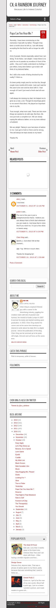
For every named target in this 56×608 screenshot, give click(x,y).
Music (17, 469)
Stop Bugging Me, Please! (24, 472)
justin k (19, 212)
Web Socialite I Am (22, 466)
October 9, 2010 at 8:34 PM (30, 232)
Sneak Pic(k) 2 (28, 577)
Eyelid (17, 454)
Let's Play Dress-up (22, 446)
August (18, 512)
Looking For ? (20, 478)
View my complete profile (19, 342)
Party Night (19, 443)
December (19, 434)
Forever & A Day (21, 501)
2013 (15, 423)
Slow (17, 480)
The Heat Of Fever (30, 545)
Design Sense (16, 562)
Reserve (18, 492)
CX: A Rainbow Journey (28, 4)
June (17, 518)
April (17, 524)
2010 (15, 431)
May (17, 521)
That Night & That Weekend (25, 495)
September (20, 509)
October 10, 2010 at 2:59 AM (31, 257)
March (18, 527)
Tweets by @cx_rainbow (20, 405)
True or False (20, 483)
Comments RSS (43, 606)
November (19, 437)
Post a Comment (16, 263)
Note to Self (19, 498)
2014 (15, 420)
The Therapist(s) (21, 503)
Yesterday (19, 486)
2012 (15, 426)
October (19, 440)
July (17, 515)
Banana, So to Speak (23, 449)
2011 (15, 428)
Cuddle (18, 457)
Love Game (19, 451)
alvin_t (19, 199)
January (19, 529)
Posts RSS (31, 606)
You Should (19, 506)
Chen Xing (20, 237)
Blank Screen (20, 463)
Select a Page (15, 19)
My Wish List (20, 460)
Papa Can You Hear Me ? (21, 33)
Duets (17, 475)
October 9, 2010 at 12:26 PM (31, 206)
